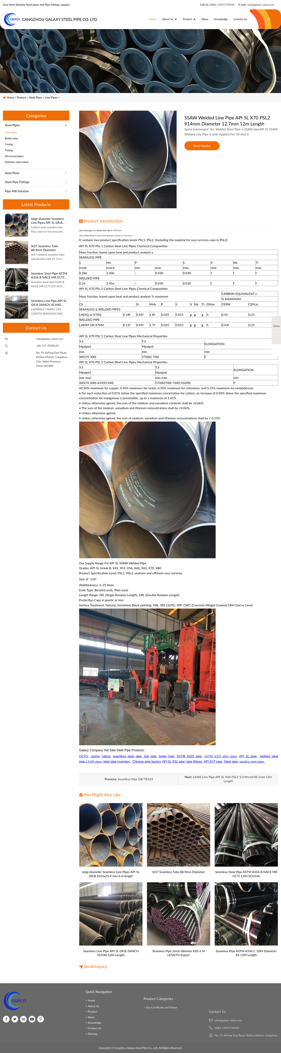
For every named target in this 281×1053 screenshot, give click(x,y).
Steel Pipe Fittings (17, 182)
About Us (169, 19)
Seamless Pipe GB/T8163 (135, 779)
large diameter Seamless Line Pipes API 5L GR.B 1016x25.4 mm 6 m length (49, 220)
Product (189, 19)
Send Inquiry (202, 146)
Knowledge (221, 19)
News (205, 19)
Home (152, 19)
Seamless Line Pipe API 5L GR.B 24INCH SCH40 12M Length (49, 302)
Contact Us (240, 19)
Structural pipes (14, 156)
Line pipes (51, 97)
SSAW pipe (117, 230)
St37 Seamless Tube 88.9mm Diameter (44, 247)
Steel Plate (12, 173)
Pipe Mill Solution (17, 191)
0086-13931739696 (222, 4)
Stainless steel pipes (17, 162)
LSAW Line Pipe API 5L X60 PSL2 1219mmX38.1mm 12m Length (232, 779)
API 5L (81, 236)
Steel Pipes (35, 97)
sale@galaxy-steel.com (260, 4)
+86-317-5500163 (47, 345)
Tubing (9, 150)
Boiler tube (11, 138)
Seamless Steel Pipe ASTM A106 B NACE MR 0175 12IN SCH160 (49, 275)
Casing (9, 144)
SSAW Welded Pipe (132, 563)
